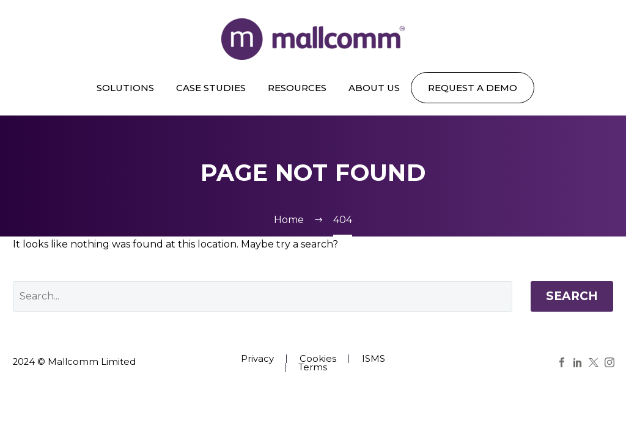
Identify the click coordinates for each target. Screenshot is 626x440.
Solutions (125, 88)
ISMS (373, 359)
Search (572, 296)
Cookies (318, 359)
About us (374, 88)
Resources (297, 88)
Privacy (257, 359)
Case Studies (211, 88)
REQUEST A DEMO (472, 88)
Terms (312, 367)
